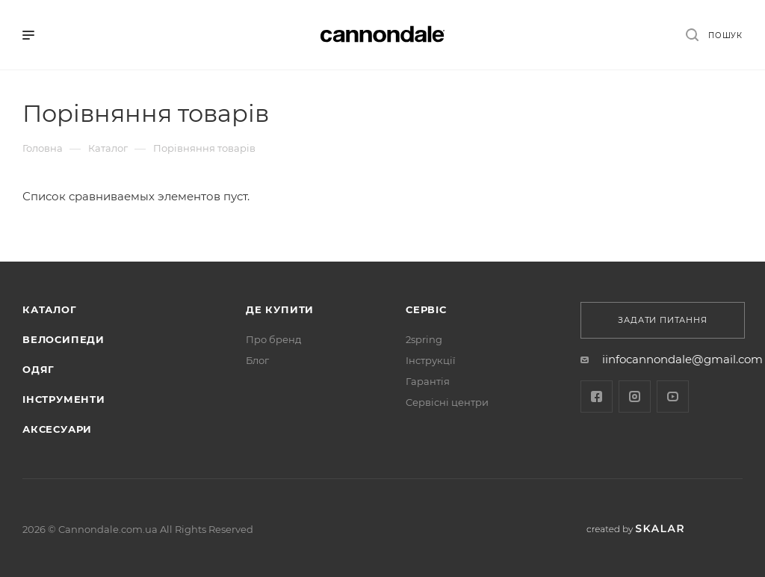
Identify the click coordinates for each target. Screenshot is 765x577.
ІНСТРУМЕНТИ (63, 399)
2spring (424, 339)
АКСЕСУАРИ (57, 429)
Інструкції (431, 360)
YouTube (673, 396)
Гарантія (428, 381)
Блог (257, 360)
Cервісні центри (447, 402)
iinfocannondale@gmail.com (682, 359)
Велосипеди (63, 339)
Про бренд (273, 339)
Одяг (38, 369)
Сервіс (426, 309)
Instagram (635, 396)
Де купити (280, 309)
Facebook (596, 396)
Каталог (49, 309)
